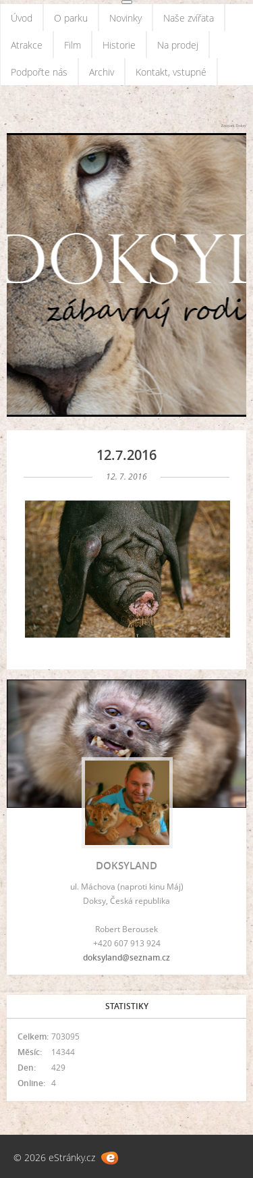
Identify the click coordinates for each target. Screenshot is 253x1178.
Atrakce (27, 45)
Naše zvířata (188, 17)
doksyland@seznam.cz (126, 957)
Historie (119, 45)
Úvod (21, 17)
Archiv (101, 72)
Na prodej (177, 45)
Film (72, 45)
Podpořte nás (39, 72)
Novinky (125, 17)
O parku (71, 17)
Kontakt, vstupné (171, 72)
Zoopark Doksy (234, 126)
